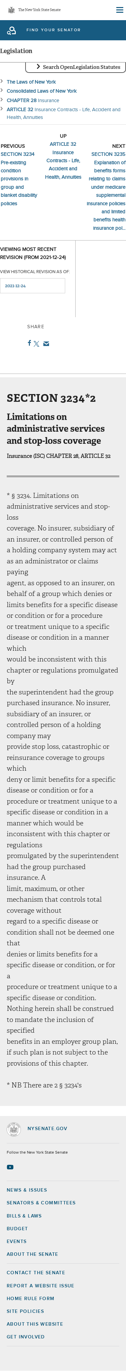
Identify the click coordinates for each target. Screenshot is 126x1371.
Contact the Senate (36, 1273)
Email (45, 343)
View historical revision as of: (35, 272)
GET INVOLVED (26, 1337)
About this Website (35, 1324)
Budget (17, 1229)
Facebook (28, 343)
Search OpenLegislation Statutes (81, 67)
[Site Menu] (119, 10)
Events (17, 1241)
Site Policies (25, 1311)
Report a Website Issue (41, 1286)
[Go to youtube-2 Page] (11, 1167)
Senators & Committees (41, 1203)
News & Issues (27, 1190)
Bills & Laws (24, 1216)
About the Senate (32, 1254)
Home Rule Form (31, 1298)
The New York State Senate (39, 10)
